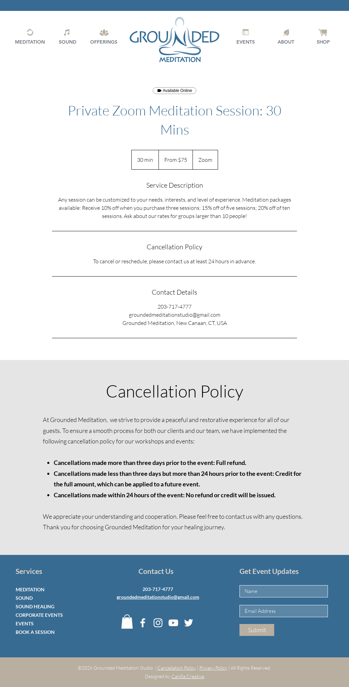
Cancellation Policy (176, 668)
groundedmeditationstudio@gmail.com (158, 597)
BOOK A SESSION (35, 632)
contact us (239, 516)
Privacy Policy (213, 668)
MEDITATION (30, 589)
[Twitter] (189, 623)
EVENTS (25, 623)
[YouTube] (173, 623)
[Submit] (256, 630)
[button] (127, 621)
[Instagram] (158, 623)
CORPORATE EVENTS (39, 615)
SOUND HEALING (35, 606)
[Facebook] (143, 623)
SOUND (24, 598)
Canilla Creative (187, 676)
